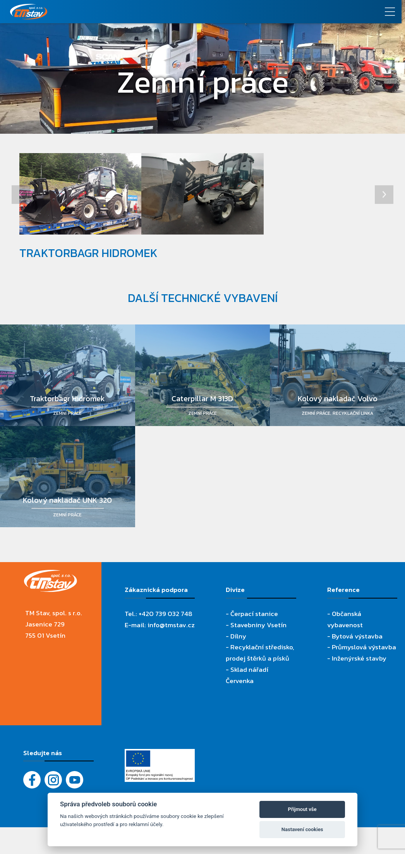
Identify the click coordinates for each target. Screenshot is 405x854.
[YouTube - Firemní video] (74, 779)
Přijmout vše (302, 809)
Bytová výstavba (357, 636)
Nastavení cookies (302, 829)
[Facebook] (32, 779)
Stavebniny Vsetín (258, 625)
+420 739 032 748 (165, 614)
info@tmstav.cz (171, 625)
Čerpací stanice (254, 614)
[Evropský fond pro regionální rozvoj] (160, 754)
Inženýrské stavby (359, 658)
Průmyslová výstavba (364, 647)
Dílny (238, 636)
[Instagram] (53, 779)
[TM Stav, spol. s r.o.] (152, 11)
